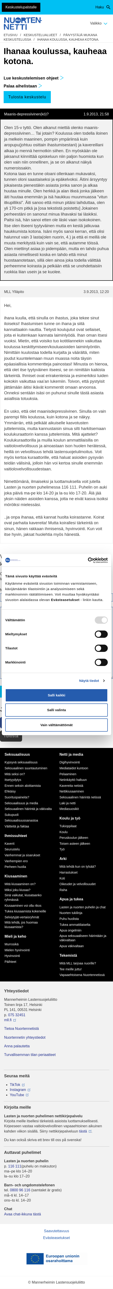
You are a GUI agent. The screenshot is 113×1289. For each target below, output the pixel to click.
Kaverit (10, 843)
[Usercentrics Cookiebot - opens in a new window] (88, 560)
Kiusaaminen (16, 876)
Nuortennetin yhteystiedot (24, 1037)
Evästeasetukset (56, 1238)
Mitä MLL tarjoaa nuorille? (77, 963)
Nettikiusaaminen (71, 791)
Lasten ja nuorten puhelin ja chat (82, 907)
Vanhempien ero (16, 861)
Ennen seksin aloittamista (23, 785)
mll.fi (8, 1020)
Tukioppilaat (68, 826)
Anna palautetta (17, 1046)
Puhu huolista (69, 919)
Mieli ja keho (15, 936)
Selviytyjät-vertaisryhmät (22, 917)
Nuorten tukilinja (70, 913)
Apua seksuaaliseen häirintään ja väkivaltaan (82, 938)
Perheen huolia (15, 867)
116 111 (14, 1166)
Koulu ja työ (69, 818)
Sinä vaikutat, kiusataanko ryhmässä (23, 897)
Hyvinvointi (12, 956)
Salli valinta (56, 710)
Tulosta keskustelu (27, 97)
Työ (62, 849)
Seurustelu (12, 849)
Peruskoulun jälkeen (73, 837)
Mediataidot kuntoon (73, 768)
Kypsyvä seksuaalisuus (21, 762)
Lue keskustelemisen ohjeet (34, 78)
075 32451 (17, 1015)
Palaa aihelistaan (23, 86)
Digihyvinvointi (69, 762)
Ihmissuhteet (16, 836)
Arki (63, 859)
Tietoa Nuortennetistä (21, 1029)
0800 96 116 (20, 1190)
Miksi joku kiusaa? (18, 890)
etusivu (11, 35)
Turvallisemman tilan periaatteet (30, 1055)
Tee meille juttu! (70, 969)
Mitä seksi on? (15, 774)
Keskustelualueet (40, 35)
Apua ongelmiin (70, 930)
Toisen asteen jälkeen (74, 843)
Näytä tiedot (89, 681)
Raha (63, 890)
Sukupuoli (12, 815)
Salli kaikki (56, 695)
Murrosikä (11, 944)
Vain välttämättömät (56, 725)
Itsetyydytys (13, 780)
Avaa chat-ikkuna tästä (22, 1214)
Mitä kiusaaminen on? (20, 884)
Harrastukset (68, 872)
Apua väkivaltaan (71, 946)
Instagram (18, 1090)
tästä (83, 1131)
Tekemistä (68, 955)
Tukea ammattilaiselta (74, 924)
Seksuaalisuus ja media (21, 803)
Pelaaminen (67, 774)
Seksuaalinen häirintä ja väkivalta (28, 809)
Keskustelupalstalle (21, 7)
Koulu (63, 832)
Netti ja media (71, 754)
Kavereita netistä (71, 785)
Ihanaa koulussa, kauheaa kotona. (68, 39)
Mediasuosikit (69, 809)
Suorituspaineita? (17, 797)
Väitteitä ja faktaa (17, 826)
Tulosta (11, 736)
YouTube (17, 1095)
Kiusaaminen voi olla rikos (23, 905)
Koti (62, 878)
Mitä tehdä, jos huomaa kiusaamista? (21, 925)
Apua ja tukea (71, 899)
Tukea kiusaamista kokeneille (25, 911)
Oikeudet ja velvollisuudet (77, 884)
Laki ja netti (67, 803)
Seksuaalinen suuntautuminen (26, 768)
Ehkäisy (10, 791)
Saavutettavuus (56, 1231)
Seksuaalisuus (17, 754)
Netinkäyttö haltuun (73, 780)
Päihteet (10, 962)
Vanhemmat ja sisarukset (22, 855)
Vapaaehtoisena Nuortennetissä (82, 975)
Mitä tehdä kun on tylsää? (77, 866)
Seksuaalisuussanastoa (21, 820)
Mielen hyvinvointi (17, 950)
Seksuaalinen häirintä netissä (80, 797)
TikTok (15, 1085)
